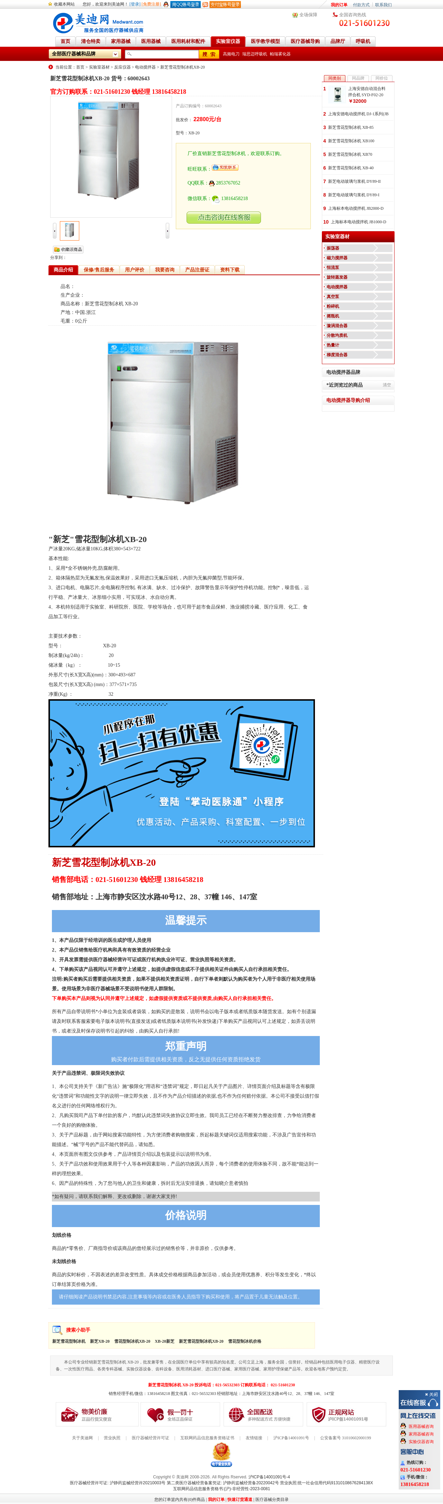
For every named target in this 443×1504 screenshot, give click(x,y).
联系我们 (383, 4)
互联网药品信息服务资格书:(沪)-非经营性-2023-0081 (221, 1488)
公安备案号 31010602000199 (345, 1437)
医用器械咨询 (421, 1426)
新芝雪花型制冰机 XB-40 (351, 167)
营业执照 (112, 1437)
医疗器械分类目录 (272, 1499)
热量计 (333, 345)
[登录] (135, 4)
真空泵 (333, 296)
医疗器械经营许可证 (150, 1437)
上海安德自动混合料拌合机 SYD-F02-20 (367, 91)
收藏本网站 (64, 4)
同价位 (382, 78)
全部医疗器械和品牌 (74, 53)
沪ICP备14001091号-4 (269, 1477)
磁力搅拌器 (337, 257)
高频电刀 (231, 54)
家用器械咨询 (421, 1434)
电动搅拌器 (145, 67)
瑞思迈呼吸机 (254, 54)
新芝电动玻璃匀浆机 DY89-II (354, 181)
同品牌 (358, 78)
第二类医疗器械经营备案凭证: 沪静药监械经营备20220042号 (223, 1482)
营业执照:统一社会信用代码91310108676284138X (326, 1482)
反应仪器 (122, 67)
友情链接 (254, 1437)
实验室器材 (99, 67)
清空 (387, 384)
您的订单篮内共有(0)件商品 (179, 1499)
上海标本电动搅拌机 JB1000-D (358, 221)
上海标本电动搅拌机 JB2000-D (355, 208)
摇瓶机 (333, 316)
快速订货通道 (239, 1499)
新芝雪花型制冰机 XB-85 (351, 127)
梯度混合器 (337, 354)
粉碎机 (333, 306)
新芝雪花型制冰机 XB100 (351, 140)
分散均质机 (337, 335)
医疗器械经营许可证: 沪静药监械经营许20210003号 (117, 1482)
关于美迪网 (82, 1437)
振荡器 (333, 248)
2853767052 (224, 183)
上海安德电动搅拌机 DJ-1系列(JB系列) (358, 114)
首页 (80, 67)
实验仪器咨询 (421, 1441)
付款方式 (361, 4)
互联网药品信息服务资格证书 (207, 1437)
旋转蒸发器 (337, 277)
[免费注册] (151, 4)
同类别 (334, 78)
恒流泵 (333, 267)
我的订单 (339, 4)
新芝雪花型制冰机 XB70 (350, 154)
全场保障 (308, 14)
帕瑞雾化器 (280, 54)
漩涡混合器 (337, 325)
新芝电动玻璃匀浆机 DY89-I (353, 194)
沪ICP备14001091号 (291, 1437)
